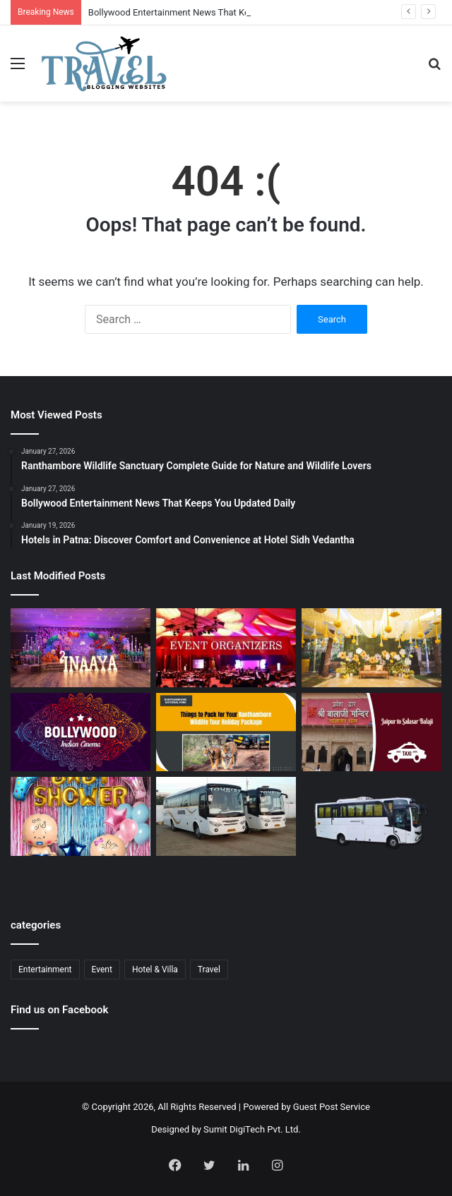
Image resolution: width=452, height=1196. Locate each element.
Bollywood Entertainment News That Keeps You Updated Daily (214, 12)
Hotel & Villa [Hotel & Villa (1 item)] (155, 969)
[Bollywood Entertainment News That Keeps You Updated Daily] (80, 732)
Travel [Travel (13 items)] (209, 969)
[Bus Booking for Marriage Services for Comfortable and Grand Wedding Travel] (226, 816)
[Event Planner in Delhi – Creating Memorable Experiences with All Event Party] (80, 647)
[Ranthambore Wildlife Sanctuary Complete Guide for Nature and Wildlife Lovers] (226, 732)
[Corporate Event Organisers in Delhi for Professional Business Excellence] (226, 647)
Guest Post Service (331, 1106)
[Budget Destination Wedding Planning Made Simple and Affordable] (371, 647)
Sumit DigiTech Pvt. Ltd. (252, 1129)
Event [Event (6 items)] (102, 969)
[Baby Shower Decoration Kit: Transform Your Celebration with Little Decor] (80, 816)
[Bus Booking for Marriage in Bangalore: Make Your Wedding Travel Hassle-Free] (371, 823)
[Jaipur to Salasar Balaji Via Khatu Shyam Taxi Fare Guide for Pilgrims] (371, 732)
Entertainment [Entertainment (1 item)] (45, 969)
